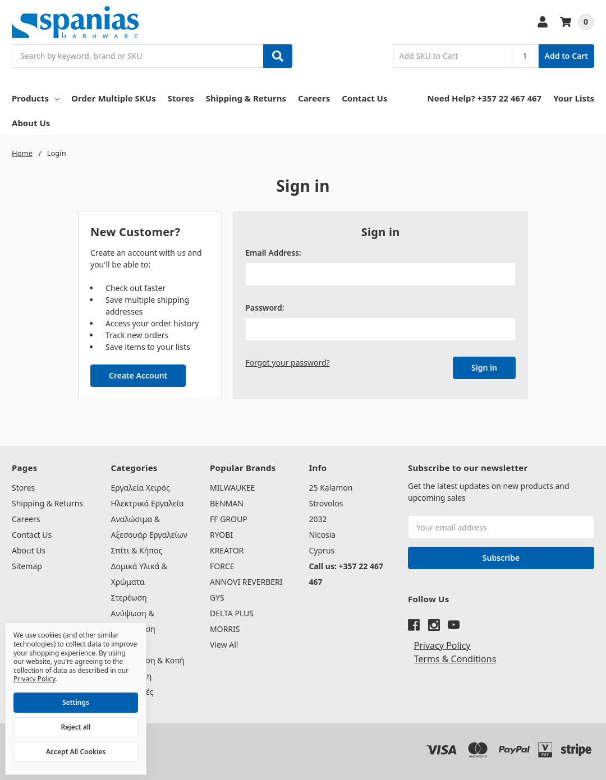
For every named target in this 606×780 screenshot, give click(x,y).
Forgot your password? (287, 362)
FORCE (222, 566)
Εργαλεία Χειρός (140, 487)
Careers (314, 98)
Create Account (138, 375)
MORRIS (225, 629)
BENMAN (227, 503)
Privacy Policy (442, 645)
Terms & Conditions (455, 659)
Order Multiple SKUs (113, 98)
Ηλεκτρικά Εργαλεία (147, 503)
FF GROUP (228, 519)
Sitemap (27, 566)
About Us (31, 122)
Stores (181, 98)
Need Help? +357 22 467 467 (485, 98)
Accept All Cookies (75, 751)
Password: (264, 307)
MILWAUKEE (232, 487)
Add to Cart (566, 55)
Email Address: (273, 252)
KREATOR (227, 550)
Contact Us (364, 98)
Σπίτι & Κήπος (137, 550)
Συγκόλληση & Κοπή (148, 660)
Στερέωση (129, 597)
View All (224, 644)
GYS (217, 597)
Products (35, 98)
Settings (75, 702)
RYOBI (221, 534)
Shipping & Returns (246, 98)
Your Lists (573, 98)
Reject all (76, 727)
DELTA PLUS (232, 613)
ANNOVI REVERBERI (246, 581)
